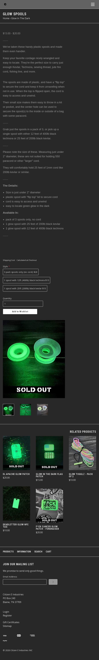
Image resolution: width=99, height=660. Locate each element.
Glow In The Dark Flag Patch (49, 475)
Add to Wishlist (20, 311)
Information (24, 551)
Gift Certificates (11, 622)
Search (38, 551)
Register (7, 615)
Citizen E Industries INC (21, 650)
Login (6, 611)
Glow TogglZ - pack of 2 (81, 475)
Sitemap (7, 626)
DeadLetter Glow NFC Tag (16, 525)
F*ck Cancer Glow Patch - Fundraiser (47, 527)
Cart (48, 551)
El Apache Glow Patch (16, 474)
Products (8, 551)
